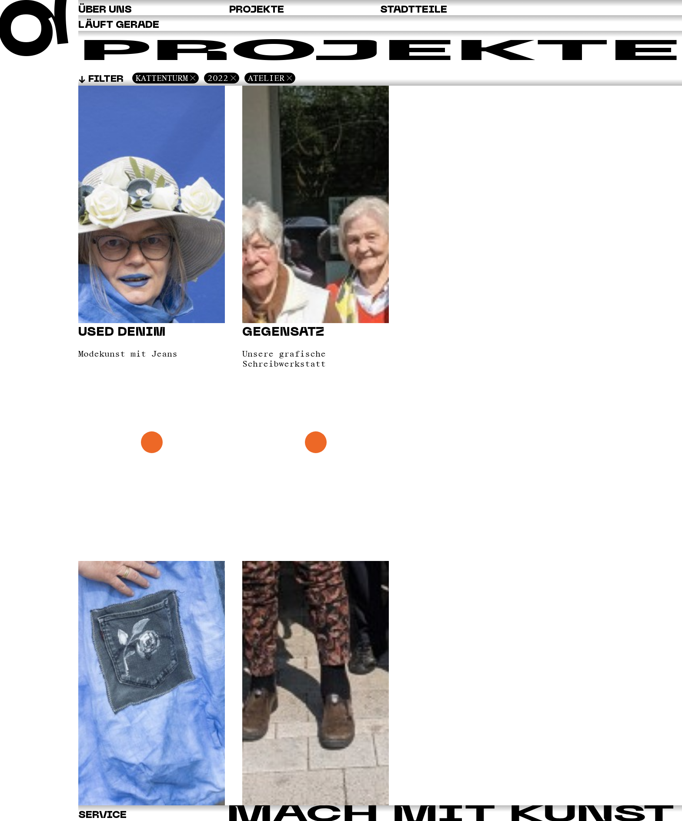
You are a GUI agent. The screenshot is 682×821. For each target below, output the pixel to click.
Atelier (266, 78)
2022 (217, 78)
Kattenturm (162, 78)
